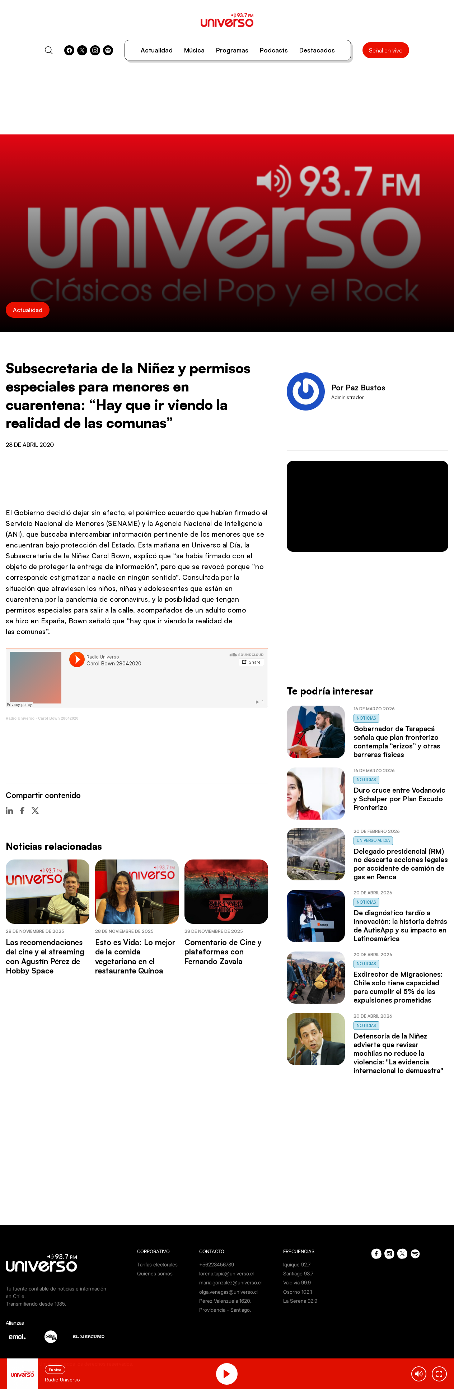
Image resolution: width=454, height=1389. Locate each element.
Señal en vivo (386, 50)
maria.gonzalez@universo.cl (230, 1282)
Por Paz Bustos (358, 387)
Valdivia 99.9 (297, 1282)
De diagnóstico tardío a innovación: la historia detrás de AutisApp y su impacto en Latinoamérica (400, 925)
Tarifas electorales (157, 1264)
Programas (232, 50)
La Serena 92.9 (300, 1301)
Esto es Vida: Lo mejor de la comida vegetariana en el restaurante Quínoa (135, 956)
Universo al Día (373, 840)
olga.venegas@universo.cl (228, 1292)
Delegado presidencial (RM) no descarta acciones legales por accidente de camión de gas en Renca (401, 864)
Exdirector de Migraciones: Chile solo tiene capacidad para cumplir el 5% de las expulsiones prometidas (398, 987)
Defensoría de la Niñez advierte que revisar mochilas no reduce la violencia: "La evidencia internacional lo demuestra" (398, 1053)
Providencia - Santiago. (225, 1310)
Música (194, 50)
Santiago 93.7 (298, 1273)
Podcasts (274, 50)
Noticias (366, 718)
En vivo (55, 1369)
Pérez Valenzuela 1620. (225, 1301)
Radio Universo (20, 718)
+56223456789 (216, 1264)
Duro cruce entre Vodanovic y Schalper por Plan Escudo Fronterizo (399, 799)
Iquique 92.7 (296, 1264)
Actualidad (157, 50)
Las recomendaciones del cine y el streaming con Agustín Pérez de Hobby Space (45, 956)
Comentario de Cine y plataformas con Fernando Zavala (223, 952)
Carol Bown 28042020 (58, 718)
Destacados (317, 50)
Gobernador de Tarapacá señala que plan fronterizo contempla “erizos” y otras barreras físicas (397, 741)
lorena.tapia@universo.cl (226, 1273)
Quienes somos (155, 1273)
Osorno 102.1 (297, 1292)
